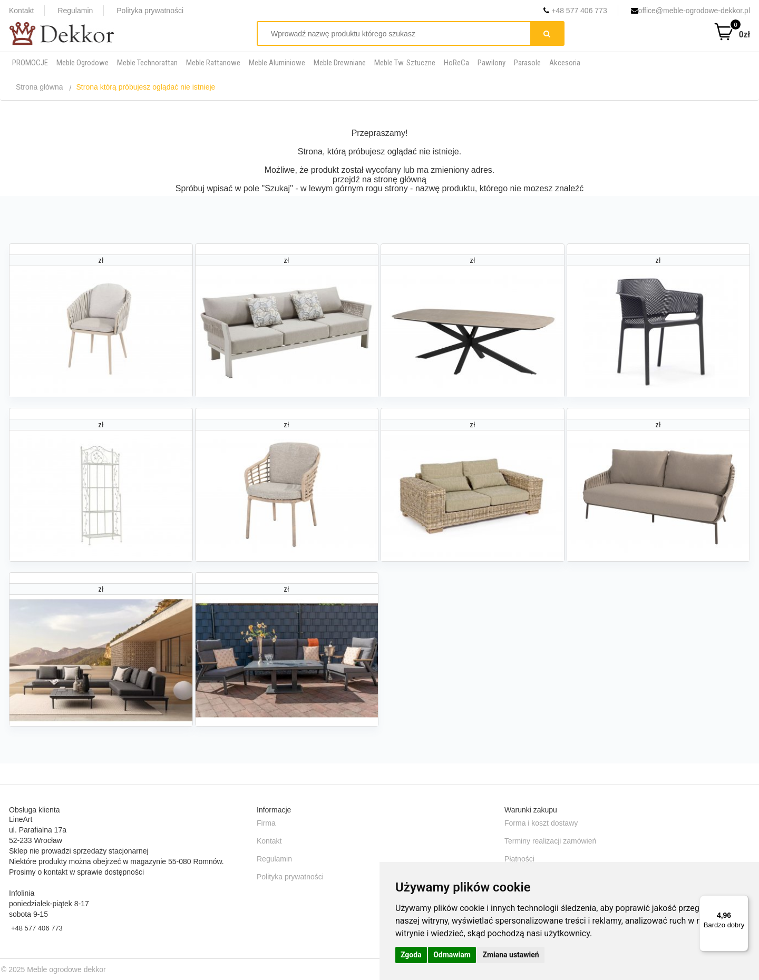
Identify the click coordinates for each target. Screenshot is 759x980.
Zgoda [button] (411, 954)
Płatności (519, 859)
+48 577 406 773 (575, 10)
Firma (266, 823)
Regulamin (75, 10)
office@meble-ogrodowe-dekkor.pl (690, 10)
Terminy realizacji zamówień (550, 841)
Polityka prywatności (149, 10)
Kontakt (21, 10)
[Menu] (742, 901)
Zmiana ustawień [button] (510, 954)
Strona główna (39, 87)
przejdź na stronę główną (379, 179)
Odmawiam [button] (452, 954)
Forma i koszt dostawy (541, 823)
